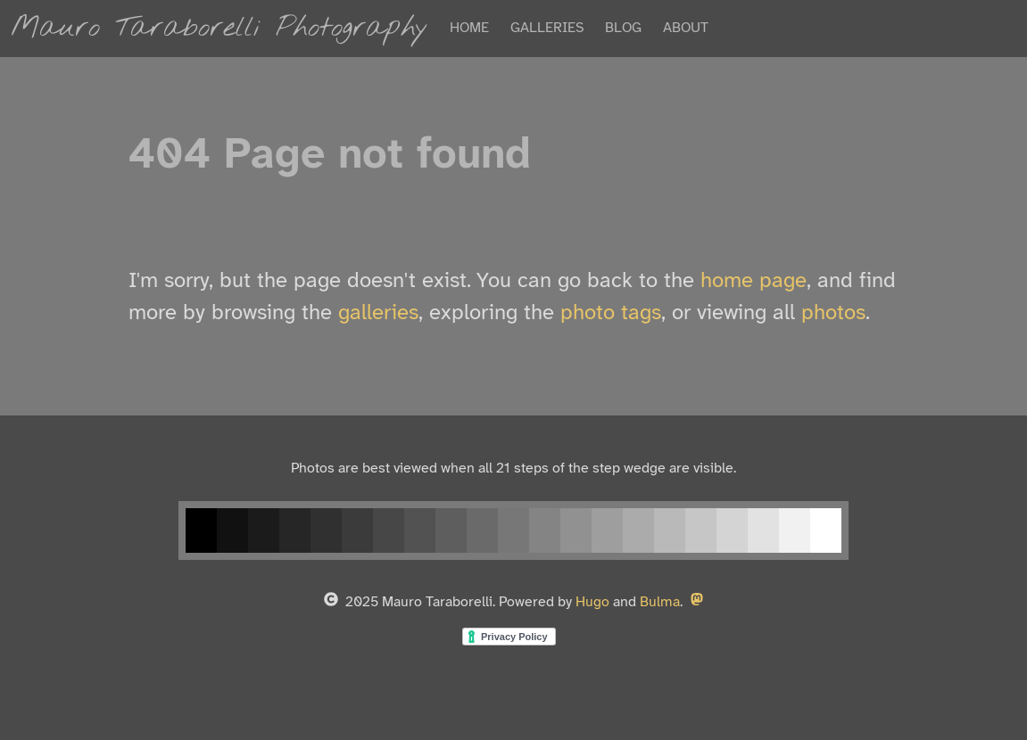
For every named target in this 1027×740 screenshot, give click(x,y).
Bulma (660, 602)
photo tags (610, 313)
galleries (378, 313)
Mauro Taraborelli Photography (219, 28)
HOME (469, 28)
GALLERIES (547, 28)
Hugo (592, 602)
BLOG (623, 28)
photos (833, 313)
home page (753, 281)
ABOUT (685, 28)
